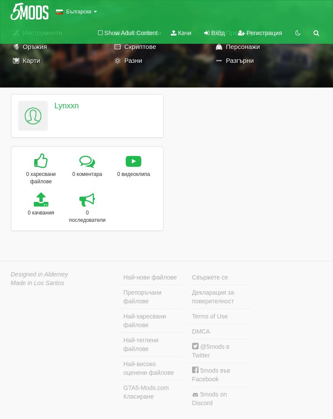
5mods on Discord (209, 398)
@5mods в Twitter (210, 351)
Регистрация (260, 32)
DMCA (201, 331)
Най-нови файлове (150, 277)
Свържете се (210, 277)
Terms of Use (210, 316)
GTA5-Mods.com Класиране (146, 392)
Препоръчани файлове (143, 297)
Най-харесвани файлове (145, 320)
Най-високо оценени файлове (149, 368)
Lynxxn (66, 105)
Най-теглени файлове (141, 344)
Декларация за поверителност (213, 297)
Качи (181, 32)
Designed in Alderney (40, 274)
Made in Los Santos (38, 282)
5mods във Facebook (211, 375)
